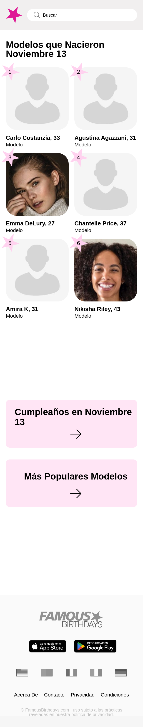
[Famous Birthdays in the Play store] (95, 646)
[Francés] (71, 672)
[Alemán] (120, 672)
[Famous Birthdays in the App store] (48, 646)
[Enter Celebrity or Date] (82, 15)
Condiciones (115, 695)
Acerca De (26, 695)
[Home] (71, 619)
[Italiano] (96, 672)
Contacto (54, 695)
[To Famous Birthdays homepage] (13, 15)
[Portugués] (47, 672)
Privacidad (83, 695)
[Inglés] (22, 672)
